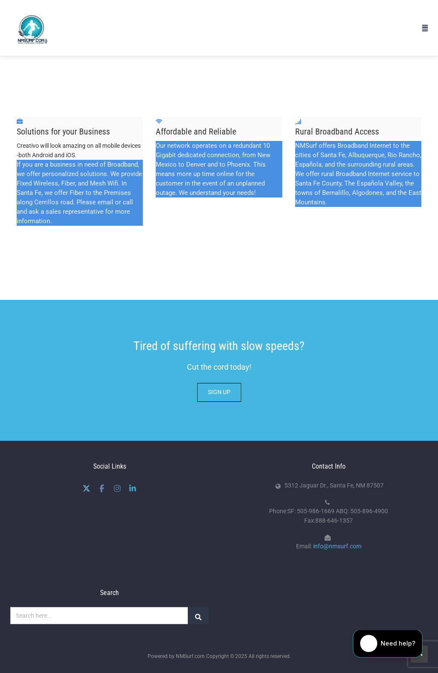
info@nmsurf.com (337, 546)
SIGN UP (219, 392)
